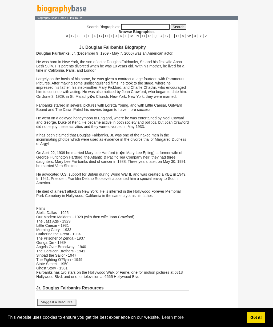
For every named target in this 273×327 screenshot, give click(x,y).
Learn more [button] (173, 317)
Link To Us (75, 17)
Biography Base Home (52, 17)
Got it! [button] (256, 317)
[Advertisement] (213, 119)
